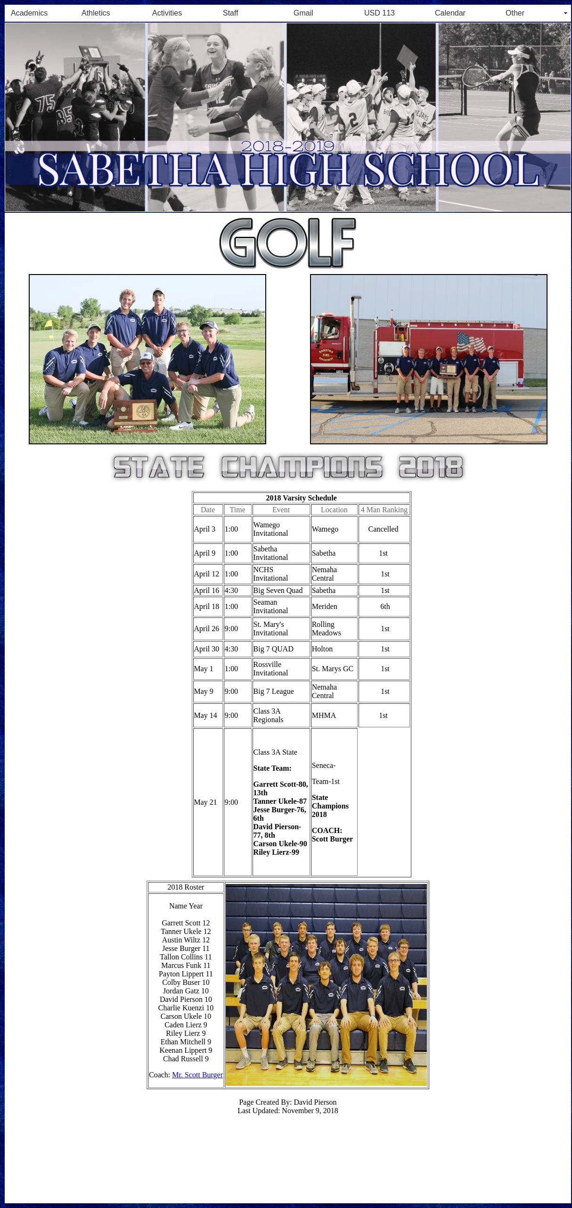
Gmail (303, 13)
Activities (167, 13)
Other (515, 13)
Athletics (96, 13)
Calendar (450, 13)
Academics (29, 13)
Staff (230, 13)
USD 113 (379, 13)
